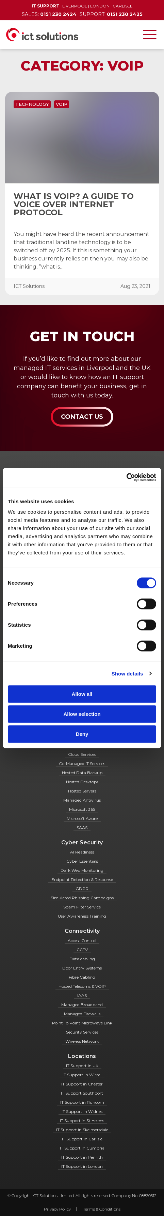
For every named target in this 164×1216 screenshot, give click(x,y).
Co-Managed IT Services (82, 763)
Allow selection (81, 714)
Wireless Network (82, 1041)
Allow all (82, 694)
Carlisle (123, 5)
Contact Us (82, 416)
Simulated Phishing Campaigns (82, 897)
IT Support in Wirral (82, 1074)
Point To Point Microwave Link (82, 1022)
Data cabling (82, 958)
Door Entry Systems (82, 967)
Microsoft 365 (82, 809)
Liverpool (74, 5)
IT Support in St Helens (82, 1120)
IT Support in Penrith (82, 1157)
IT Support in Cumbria (82, 1148)
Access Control (82, 940)
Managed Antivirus (82, 800)
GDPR (82, 888)
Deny (82, 734)
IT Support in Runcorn (82, 1102)
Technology (32, 104)
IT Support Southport (82, 1093)
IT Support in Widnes (82, 1111)
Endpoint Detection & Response (82, 879)
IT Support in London (82, 1166)
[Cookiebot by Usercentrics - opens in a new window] (126, 477)
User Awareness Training (82, 916)
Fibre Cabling (82, 977)
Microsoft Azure (82, 818)
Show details (127, 673)
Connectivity (82, 931)
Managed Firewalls (82, 1013)
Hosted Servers (82, 790)
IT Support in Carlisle (82, 1138)
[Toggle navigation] (150, 34)
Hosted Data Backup (82, 772)
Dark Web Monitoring (82, 870)
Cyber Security (82, 842)
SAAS (82, 827)
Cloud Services (82, 754)
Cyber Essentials (82, 861)
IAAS (82, 995)
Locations (82, 1056)
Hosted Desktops (82, 781)
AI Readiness (82, 852)
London (100, 5)
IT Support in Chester (82, 1083)
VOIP (61, 104)
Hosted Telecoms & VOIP (82, 986)
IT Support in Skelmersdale (82, 1129)
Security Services (82, 1032)
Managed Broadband (82, 1004)
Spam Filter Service (82, 906)
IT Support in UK (82, 1065)
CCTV (82, 949)
